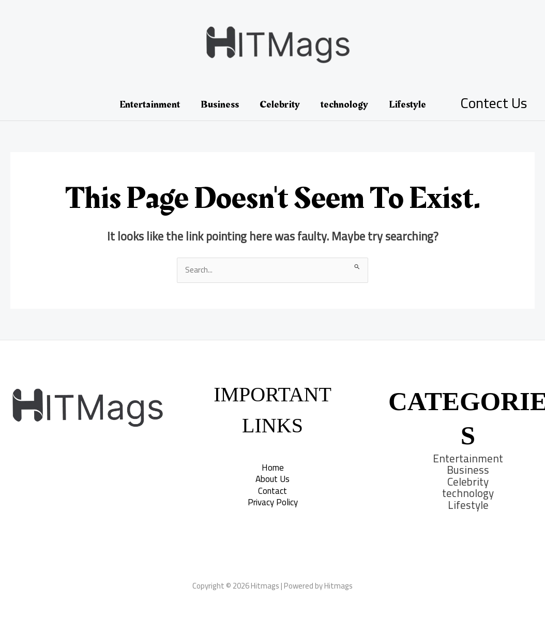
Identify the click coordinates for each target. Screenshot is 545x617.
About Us (272, 479)
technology (344, 104)
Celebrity (280, 104)
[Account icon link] (493, 104)
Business (220, 104)
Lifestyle (407, 104)
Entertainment (149, 104)
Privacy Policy (273, 502)
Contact (272, 491)
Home (273, 467)
